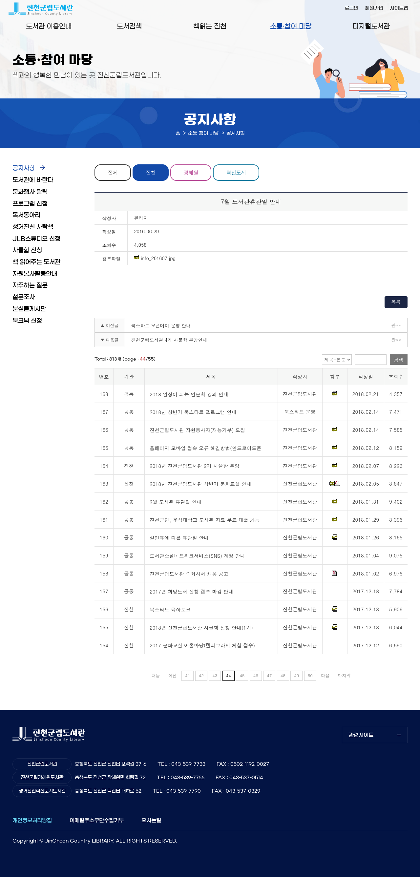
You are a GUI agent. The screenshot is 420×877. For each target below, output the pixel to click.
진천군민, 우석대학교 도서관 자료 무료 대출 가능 (205, 519)
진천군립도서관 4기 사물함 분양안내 (169, 340)
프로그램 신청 (30, 204)
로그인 (351, 8)
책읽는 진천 (209, 26)
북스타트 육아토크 (170, 609)
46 (255, 675)
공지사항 (23, 168)
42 (201, 675)
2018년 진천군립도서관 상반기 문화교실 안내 (200, 483)
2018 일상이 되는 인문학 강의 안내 (189, 394)
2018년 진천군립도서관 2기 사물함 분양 (195, 466)
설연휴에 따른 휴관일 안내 (179, 537)
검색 (399, 359)
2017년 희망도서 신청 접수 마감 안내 (191, 591)
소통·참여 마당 (290, 26)
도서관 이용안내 (49, 26)
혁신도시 (236, 172)
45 (242, 675)
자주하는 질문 (30, 285)
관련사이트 (361, 735)
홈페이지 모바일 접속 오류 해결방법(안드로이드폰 (206, 448)
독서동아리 (26, 215)
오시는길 (151, 820)
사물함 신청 (27, 250)
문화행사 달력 (30, 192)
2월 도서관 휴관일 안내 (176, 501)
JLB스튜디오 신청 (36, 239)
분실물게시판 (29, 309)
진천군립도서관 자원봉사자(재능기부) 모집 (197, 430)
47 (269, 675)
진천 (151, 172)
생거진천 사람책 (32, 227)
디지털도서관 (371, 26)
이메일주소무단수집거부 (97, 820)
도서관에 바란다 (32, 180)
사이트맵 (399, 8)
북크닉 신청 (27, 321)
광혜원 (191, 172)
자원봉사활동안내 (34, 274)
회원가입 (374, 8)
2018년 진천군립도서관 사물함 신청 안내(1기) (201, 627)
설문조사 (23, 297)
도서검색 (129, 26)
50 (310, 675)
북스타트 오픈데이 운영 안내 (161, 325)
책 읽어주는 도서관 (36, 262)
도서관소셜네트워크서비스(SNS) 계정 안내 (197, 555)
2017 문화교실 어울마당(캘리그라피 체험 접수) (202, 645)
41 (187, 675)
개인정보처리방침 (32, 820)
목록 (396, 302)
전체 (113, 172)
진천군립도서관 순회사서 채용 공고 (189, 573)
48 (283, 675)
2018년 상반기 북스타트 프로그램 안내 (193, 412)
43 (214, 675)
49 (296, 675)
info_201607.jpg (155, 258)
